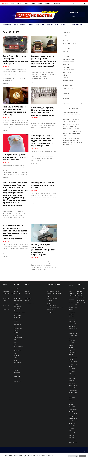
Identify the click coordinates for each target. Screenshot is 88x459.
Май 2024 (71, 345)
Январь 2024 (72, 354)
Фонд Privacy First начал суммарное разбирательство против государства (15, 60)
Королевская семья (68, 59)
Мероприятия (40, 24)
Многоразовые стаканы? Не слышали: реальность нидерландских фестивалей (71, 126)
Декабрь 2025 (81, 300)
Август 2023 (72, 366)
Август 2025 (72, 309)
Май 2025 (71, 316)
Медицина (66, 98)
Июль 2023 (72, 369)
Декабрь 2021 (73, 414)
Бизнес (65, 83)
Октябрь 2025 (73, 305)
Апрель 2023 (72, 376)
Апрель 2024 (72, 347)
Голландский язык (76, 24)
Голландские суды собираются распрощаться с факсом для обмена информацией (43, 249)
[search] (82, 104)
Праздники (66, 56)
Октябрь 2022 (73, 390)
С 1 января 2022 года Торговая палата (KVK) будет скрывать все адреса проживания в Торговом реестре (42, 140)
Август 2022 (72, 395)
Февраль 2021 (73, 437)
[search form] (71, 104)
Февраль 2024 (73, 352)
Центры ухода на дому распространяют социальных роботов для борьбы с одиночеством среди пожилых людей (43, 61)
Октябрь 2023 (73, 362)
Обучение (30, 24)
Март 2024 (72, 350)
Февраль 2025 (73, 324)
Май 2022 (71, 402)
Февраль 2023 (73, 380)
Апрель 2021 (72, 433)
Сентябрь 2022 (73, 392)
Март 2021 (72, 435)
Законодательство (68, 62)
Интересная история (69, 70)
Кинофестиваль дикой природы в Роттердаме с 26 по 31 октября (15, 157)
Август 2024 (72, 338)
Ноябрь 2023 (72, 359)
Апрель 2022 (72, 404)
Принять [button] (82, 456)
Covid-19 (12, 3)
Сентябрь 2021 (73, 421)
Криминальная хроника (70, 43)
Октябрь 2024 (73, 333)
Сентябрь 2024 (73, 335)
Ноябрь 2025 (81, 302)
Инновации (47, 3)
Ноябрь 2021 (72, 416)
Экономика (19, 3)
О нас (57, 24)
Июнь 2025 (72, 314)
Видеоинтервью (68, 80)
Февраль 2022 (73, 409)
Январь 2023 (72, 383)
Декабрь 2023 (73, 357)
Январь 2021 (72, 440)
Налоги (22, 24)
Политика (40, 3)
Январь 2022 (72, 411)
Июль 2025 (72, 312)
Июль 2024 (72, 340)
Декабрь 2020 (73, 442)
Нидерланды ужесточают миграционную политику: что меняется (71, 115)
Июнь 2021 (72, 428)
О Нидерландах (56, 3)
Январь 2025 (72, 326)
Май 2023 (71, 373)
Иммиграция (7, 24)
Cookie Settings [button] (73, 456)
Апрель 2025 (72, 319)
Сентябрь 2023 (73, 364)
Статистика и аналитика (70, 96)
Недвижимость (67, 32)
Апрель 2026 (81, 289)
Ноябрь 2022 (72, 388)
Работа (16, 24)
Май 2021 (71, 430)
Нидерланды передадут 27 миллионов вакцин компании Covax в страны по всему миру (43, 111)
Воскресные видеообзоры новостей (18, 300)
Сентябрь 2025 (73, 307)
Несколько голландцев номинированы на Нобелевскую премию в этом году (14, 111)
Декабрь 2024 (73, 328)
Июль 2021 (72, 425)
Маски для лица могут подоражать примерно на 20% (42, 185)
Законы (26, 3)
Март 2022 (72, 407)
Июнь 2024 (72, 343)
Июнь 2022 (72, 399)
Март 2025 (72, 321)
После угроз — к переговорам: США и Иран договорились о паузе (72, 133)
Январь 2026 (81, 297)
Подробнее (5, 83)
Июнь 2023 (72, 371)
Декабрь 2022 (73, 385)
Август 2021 (72, 423)
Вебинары (50, 24)
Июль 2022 (72, 397)
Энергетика (66, 38)
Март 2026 (80, 291)
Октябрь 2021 (73, 418)
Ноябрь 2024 (72, 331)
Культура (33, 3)
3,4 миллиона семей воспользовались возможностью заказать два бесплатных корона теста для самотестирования (15, 232)
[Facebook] (70, 3)
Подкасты (64, 24)
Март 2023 (72, 378)
